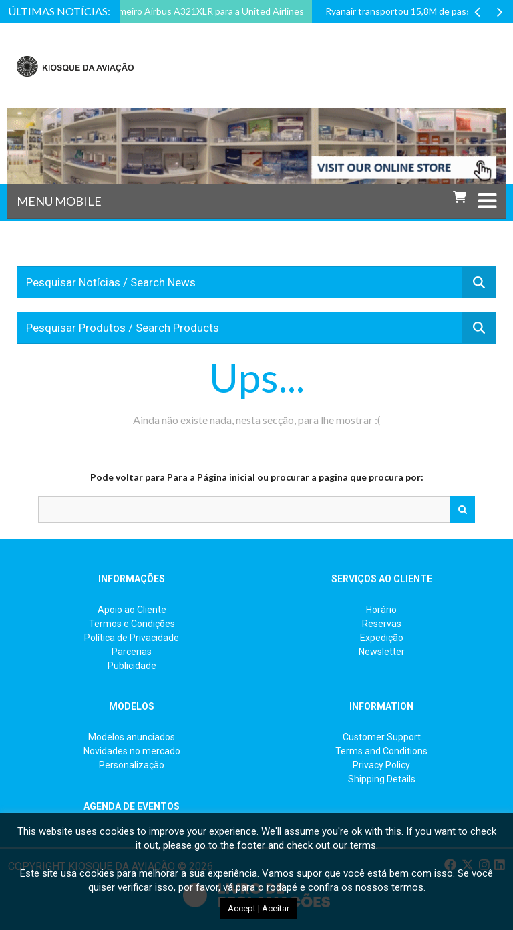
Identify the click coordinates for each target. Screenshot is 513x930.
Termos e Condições (132, 623)
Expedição (381, 637)
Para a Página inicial (211, 477)
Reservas (381, 623)
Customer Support (382, 737)
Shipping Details (381, 779)
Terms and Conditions (381, 751)
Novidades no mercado (131, 751)
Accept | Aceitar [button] (258, 908)
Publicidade (132, 665)
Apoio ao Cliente (132, 609)
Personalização (131, 765)
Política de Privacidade (131, 637)
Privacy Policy (381, 765)
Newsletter (382, 651)
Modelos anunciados (131, 737)
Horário (381, 609)
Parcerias (132, 651)
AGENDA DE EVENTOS (131, 806)
